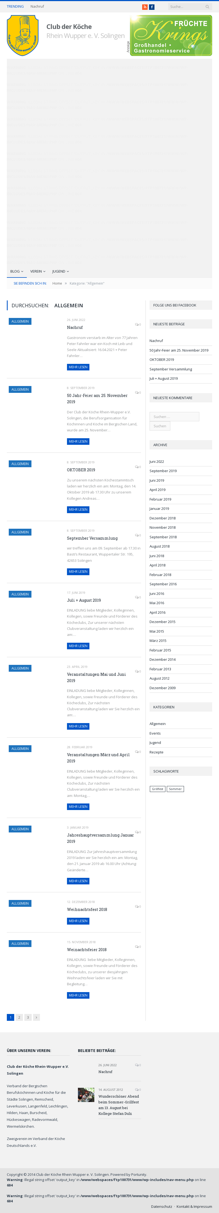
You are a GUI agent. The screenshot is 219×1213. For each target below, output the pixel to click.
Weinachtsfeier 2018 (87, 949)
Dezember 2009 (163, 687)
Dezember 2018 (163, 518)
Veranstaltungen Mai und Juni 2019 (96, 677)
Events (155, 733)
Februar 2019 (160, 499)
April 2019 (157, 489)
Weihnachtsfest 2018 (87, 909)
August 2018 (160, 546)
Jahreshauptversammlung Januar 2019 (100, 838)
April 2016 (157, 612)
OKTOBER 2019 (81, 469)
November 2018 (163, 527)
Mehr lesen (78, 367)
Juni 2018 (157, 555)
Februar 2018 (160, 574)
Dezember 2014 (163, 659)
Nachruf (37, 6)
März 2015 (158, 640)
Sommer (175, 789)
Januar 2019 (159, 508)
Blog (15, 271)
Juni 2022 (157, 461)
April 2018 (157, 565)
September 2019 (163, 470)
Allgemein (20, 321)
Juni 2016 (157, 593)
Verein (36, 271)
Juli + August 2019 (84, 600)
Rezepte (156, 752)
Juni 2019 (157, 480)
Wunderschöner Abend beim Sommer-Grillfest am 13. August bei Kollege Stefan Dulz (118, 1105)
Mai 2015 (157, 631)
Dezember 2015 (163, 621)
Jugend (58, 271)
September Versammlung (92, 538)
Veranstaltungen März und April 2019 (98, 758)
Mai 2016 (157, 602)
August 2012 (160, 678)
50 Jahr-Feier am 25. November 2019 (97, 398)
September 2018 (163, 536)
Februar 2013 (160, 669)
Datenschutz (161, 1206)
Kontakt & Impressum (194, 1206)
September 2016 (163, 583)
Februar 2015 (160, 650)
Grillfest (157, 789)
